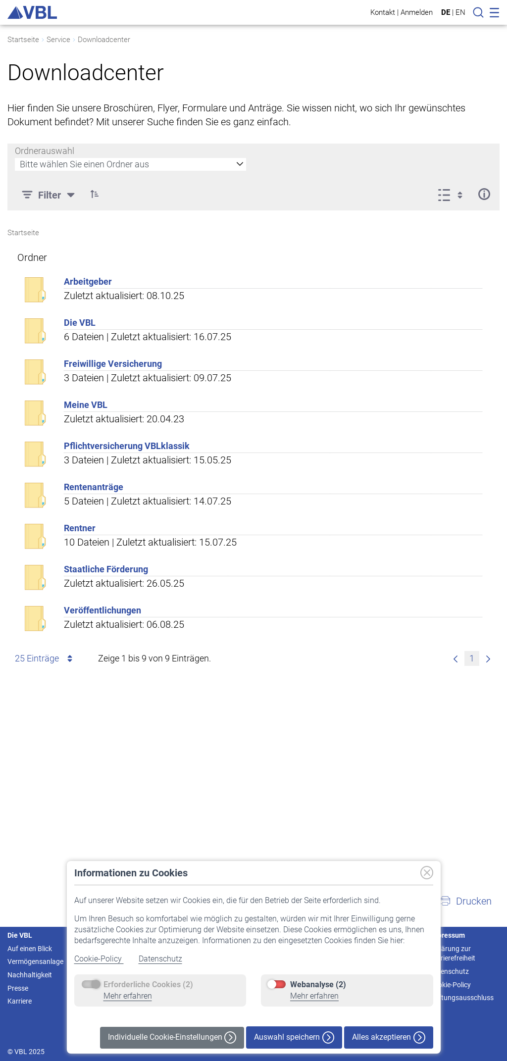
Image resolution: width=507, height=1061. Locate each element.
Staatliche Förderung (106, 569)
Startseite (23, 39)
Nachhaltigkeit (29, 975)
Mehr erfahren (127, 996)
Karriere (19, 1001)
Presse (17, 988)
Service (58, 39)
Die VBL (80, 322)
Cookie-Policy (99, 958)
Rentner (80, 528)
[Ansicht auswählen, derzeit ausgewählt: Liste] (453, 194)
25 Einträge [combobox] (45, 658)
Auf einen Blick (29, 949)
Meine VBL (85, 405)
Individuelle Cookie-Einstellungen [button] (172, 1037)
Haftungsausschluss (462, 998)
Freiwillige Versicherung (113, 363)
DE (445, 12)
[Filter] (49, 194)
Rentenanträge (93, 487)
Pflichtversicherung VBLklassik (127, 446)
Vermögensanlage (35, 961)
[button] (94, 194)
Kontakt (382, 12)
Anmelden (417, 12)
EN (460, 12)
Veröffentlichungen (102, 610)
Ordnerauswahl (44, 151)
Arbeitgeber (88, 281)
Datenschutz (160, 958)
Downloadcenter (104, 39)
